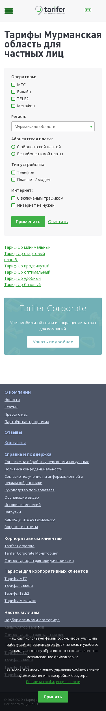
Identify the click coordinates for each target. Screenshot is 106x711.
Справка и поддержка (28, 454)
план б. (11, 259)
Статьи (11, 406)
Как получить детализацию (30, 519)
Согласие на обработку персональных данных (47, 461)
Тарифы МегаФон (20, 600)
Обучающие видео (22, 497)
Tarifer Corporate (19, 545)
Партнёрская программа (27, 421)
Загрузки (13, 511)
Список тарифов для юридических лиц (39, 560)
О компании (18, 392)
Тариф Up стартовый (24, 253)
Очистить (58, 221)
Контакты (15, 442)
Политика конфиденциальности (53, 681)
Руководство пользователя (30, 489)
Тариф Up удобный (22, 278)
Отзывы (13, 432)
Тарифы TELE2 (17, 593)
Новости (12, 399)
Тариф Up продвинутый (26, 266)
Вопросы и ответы (21, 526)
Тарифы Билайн (19, 585)
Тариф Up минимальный (27, 247)
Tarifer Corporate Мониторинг (31, 553)
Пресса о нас (16, 414)
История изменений (23, 504)
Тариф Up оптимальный (27, 272)
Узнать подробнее (53, 341)
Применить (28, 221)
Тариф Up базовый (22, 284)
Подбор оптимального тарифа (32, 619)
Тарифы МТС (16, 578)
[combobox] (53, 126)
